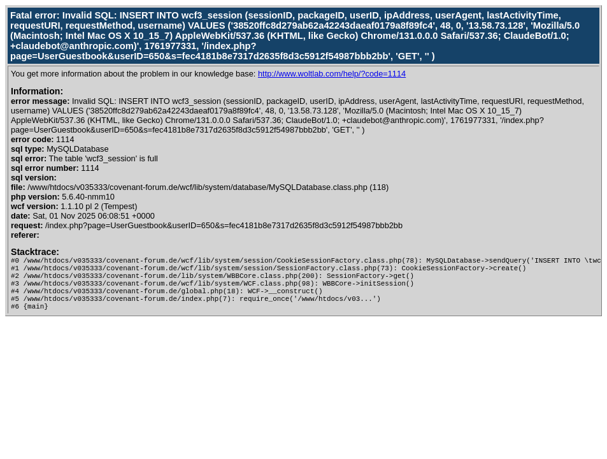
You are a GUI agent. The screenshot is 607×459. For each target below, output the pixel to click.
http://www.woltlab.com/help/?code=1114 (332, 73)
